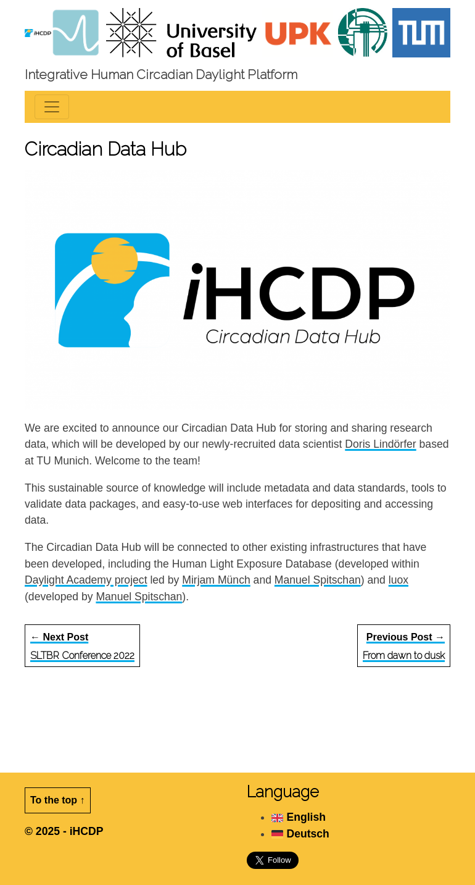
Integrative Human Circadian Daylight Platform (161, 74)
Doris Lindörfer (380, 444)
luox (398, 580)
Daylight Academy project (86, 580)
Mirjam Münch (216, 580)
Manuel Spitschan (318, 580)
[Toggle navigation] (52, 106)
